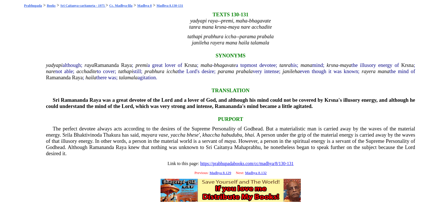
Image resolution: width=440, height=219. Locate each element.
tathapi (125, 71)
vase (163, 135)
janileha (291, 71)
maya (345, 65)
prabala (244, 71)
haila (91, 77)
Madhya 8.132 (256, 173)
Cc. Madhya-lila (120, 6)
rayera (369, 71)
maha (206, 65)
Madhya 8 (144, 6)
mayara (149, 135)
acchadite (87, 71)
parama (226, 71)
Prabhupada (33, 6)
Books (51, 6)
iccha (172, 71)
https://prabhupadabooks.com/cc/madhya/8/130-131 (247, 163)
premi (142, 65)
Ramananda (106, 65)
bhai (249, 135)
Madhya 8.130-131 (170, 6)
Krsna (190, 65)
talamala (128, 77)
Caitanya (223, 147)
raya (89, 65)
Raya (126, 65)
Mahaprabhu (247, 147)
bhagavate (225, 65)
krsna (332, 65)
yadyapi (54, 65)
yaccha (178, 135)
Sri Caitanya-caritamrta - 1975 (83, 6)
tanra (285, 65)
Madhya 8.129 (220, 173)
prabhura (154, 71)
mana (306, 65)
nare (51, 71)
